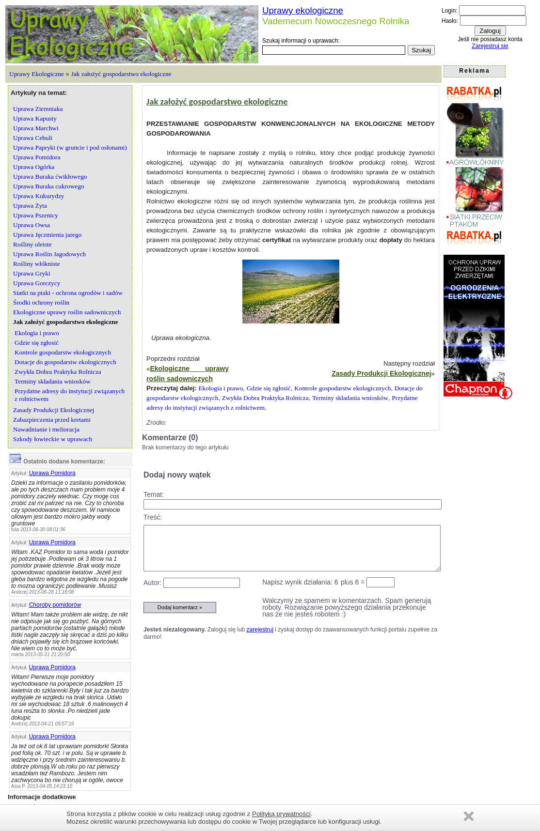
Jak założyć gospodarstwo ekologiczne (121, 73)
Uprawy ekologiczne (302, 10)
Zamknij (469, 816)
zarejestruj (260, 629)
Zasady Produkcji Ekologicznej (381, 373)
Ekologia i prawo (220, 388)
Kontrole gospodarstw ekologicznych (342, 388)
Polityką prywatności (281, 813)
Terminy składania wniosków (350, 397)
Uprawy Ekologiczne (36, 73)
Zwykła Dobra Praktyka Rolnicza (265, 397)
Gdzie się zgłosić (269, 388)
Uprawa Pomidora (52, 473)
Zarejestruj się (490, 46)
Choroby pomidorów (55, 604)
